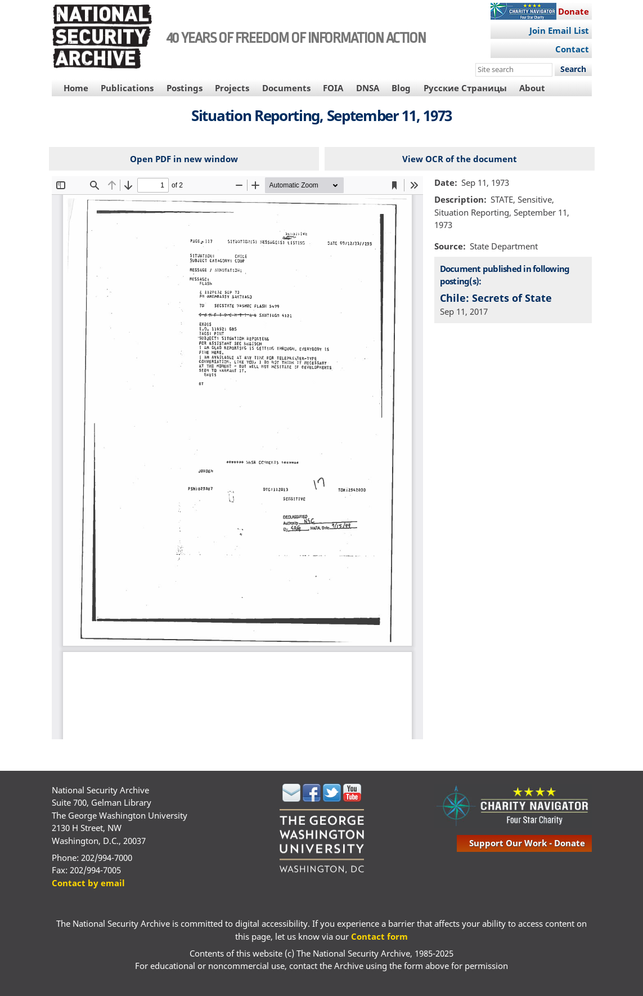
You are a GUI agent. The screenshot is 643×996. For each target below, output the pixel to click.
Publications (127, 87)
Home (76, 87)
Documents (286, 87)
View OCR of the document (459, 158)
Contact (572, 49)
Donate (573, 11)
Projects (232, 87)
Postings (185, 87)
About (532, 87)
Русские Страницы (465, 87)
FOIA (333, 87)
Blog (401, 87)
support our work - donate (527, 842)
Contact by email (88, 882)
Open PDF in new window (184, 158)
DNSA (367, 87)
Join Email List (559, 30)
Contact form (379, 936)
